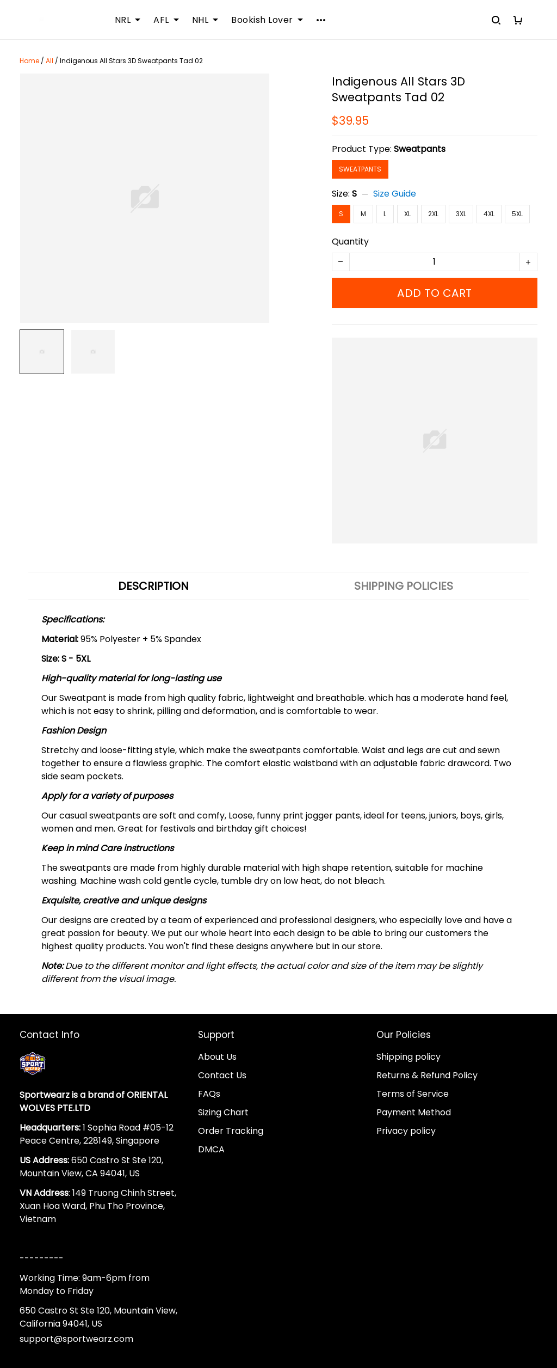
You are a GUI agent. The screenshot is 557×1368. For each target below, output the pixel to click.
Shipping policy (408, 1057)
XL (407, 213)
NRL (128, 20)
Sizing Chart (223, 1112)
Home (29, 60)
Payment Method (413, 1112)
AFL (166, 20)
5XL (517, 213)
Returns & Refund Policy (427, 1075)
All (49, 60)
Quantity (350, 241)
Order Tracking (230, 1131)
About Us (217, 1057)
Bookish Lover (267, 20)
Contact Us (222, 1075)
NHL (205, 20)
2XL (433, 213)
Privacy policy (406, 1131)
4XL (489, 213)
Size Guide (394, 193)
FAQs (209, 1094)
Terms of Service (412, 1094)
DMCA (211, 1149)
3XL (461, 213)
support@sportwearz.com (76, 1339)
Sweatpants (419, 149)
